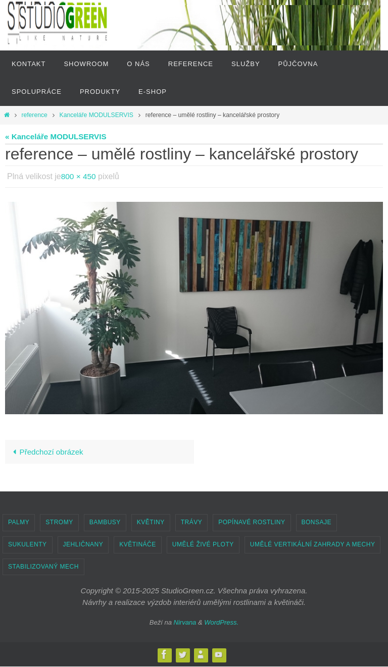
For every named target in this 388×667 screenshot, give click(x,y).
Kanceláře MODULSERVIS (96, 115)
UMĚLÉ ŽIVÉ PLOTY (203, 544)
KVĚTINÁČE (137, 544)
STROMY (59, 522)
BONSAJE (317, 522)
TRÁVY (192, 522)
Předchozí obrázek (46, 452)
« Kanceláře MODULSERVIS (56, 136)
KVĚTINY (151, 522)
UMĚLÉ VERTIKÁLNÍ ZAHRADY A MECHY (312, 544)
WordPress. (221, 622)
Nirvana (185, 622)
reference (34, 115)
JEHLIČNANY (83, 544)
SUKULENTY (27, 544)
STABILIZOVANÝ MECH (43, 566)
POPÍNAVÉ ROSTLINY (251, 522)
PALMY (18, 522)
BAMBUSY (105, 522)
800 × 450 (79, 176)
